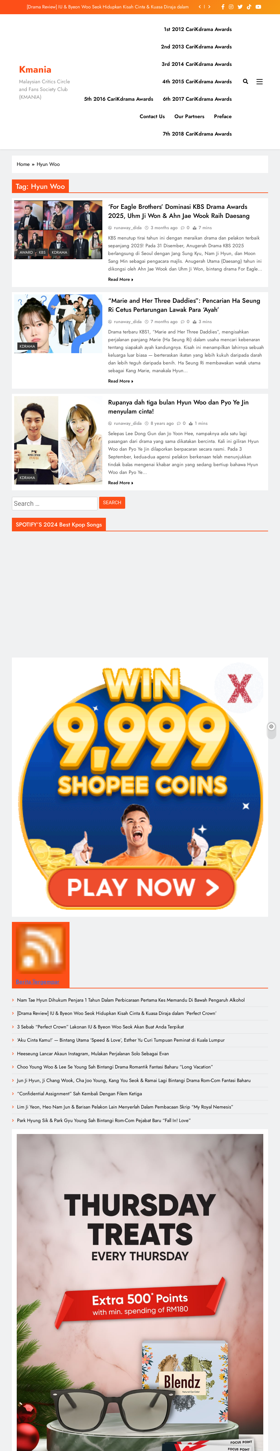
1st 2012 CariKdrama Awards (198, 29)
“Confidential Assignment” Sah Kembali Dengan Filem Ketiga (79, 1095)
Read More (120, 280)
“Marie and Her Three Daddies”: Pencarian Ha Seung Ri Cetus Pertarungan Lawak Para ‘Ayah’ (184, 306)
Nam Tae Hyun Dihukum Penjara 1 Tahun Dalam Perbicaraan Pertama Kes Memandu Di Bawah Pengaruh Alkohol (131, 1002)
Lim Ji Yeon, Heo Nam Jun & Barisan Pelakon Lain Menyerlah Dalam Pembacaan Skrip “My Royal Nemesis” (125, 1108)
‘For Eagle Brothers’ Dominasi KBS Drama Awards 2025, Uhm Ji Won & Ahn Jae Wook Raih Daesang (179, 211)
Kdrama (59, 252)
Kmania (35, 69)
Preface (223, 116)
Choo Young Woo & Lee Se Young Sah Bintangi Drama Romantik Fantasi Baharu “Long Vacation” (115, 1068)
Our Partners (189, 116)
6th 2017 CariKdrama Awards (197, 99)
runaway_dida (128, 228)
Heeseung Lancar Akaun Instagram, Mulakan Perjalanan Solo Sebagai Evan (93, 1055)
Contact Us (152, 116)
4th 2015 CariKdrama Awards (197, 81)
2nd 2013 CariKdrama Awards (196, 46)
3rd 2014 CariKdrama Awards (197, 64)
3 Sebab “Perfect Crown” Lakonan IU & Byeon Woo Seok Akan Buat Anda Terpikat (100, 1028)
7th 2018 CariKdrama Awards (197, 134)
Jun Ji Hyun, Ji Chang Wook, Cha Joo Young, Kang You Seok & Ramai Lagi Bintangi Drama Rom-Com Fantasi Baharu (134, 1082)
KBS (42, 252)
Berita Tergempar (38, 983)
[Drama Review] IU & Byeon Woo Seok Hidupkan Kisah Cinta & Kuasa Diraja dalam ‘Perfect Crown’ (108, 6)
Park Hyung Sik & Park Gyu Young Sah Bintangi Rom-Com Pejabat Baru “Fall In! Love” (104, 1122)
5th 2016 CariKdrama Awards (118, 99)
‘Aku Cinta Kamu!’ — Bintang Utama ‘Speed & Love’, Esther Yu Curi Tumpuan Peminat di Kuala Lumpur (121, 1042)
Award (26, 252)
